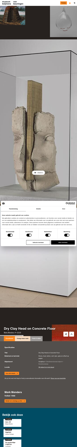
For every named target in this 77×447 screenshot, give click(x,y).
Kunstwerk (9, 308)
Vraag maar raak (22, 308)
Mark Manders (9, 302)
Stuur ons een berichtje (58, 347)
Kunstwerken (11, 10)
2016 (19, 302)
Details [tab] (38, 209)
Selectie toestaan (38, 242)
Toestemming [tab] (13, 209)
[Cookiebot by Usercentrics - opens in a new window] (67, 203)
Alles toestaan (63, 242)
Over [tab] (63, 209)
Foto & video (36, 308)
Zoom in (38, 157)
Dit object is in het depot (46, 336)
